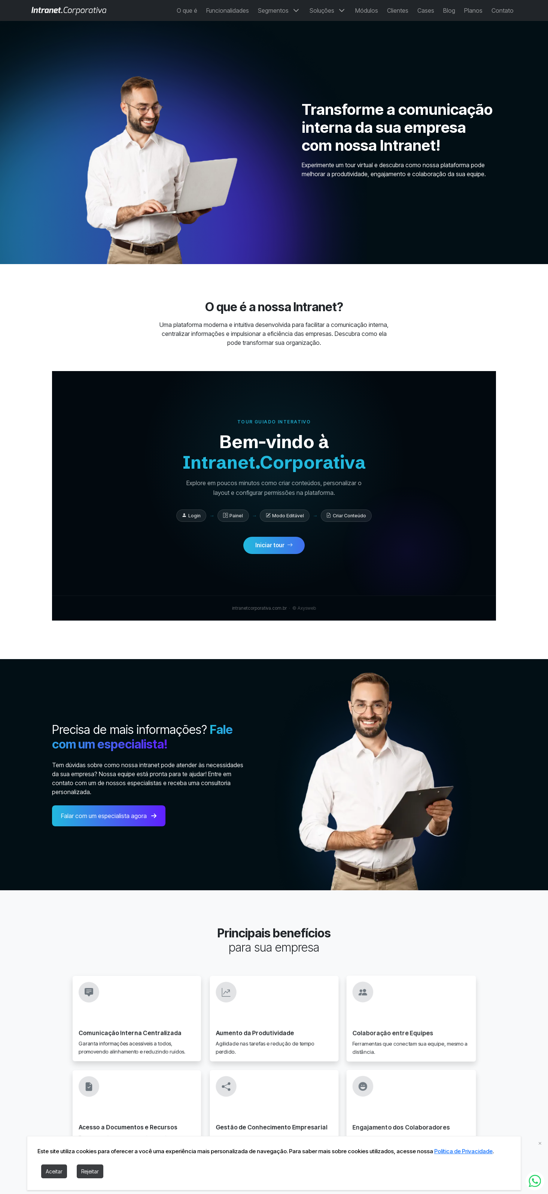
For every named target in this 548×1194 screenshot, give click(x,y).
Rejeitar (90, 1171)
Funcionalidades (227, 10)
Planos (473, 10)
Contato (502, 10)
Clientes (397, 10)
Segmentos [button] (279, 10)
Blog (449, 10)
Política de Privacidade (463, 1151)
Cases (425, 10)
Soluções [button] (328, 10)
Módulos (366, 10)
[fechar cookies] (540, 1143)
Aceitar (54, 1171)
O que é (187, 10)
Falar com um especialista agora (108, 822)
